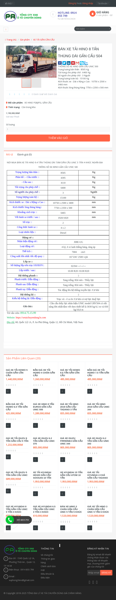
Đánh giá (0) (24, 154)
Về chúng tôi (47, 554)
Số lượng (10, 124)
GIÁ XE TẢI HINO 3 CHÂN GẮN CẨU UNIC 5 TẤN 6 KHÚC (98, 509)
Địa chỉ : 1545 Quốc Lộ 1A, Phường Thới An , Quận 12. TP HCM (19, 562)
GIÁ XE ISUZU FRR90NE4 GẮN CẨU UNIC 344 (71, 441)
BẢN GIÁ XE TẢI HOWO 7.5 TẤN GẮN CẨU (98, 373)
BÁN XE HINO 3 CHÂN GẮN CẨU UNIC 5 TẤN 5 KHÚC (71, 509)
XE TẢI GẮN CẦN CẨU (44, 39)
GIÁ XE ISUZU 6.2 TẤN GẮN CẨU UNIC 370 (44, 441)
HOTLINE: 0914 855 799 (67, 14)
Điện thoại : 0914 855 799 (21, 569)
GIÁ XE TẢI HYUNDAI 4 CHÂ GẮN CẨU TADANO (97, 475)
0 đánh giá (37, 94)
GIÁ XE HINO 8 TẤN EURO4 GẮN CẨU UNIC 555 (43, 407)
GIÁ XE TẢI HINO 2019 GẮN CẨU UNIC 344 (98, 407)
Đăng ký (72, 3)
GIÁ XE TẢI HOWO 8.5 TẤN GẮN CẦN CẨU (70, 373)
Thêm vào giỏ (58, 138)
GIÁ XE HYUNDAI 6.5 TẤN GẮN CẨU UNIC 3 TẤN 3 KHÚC (44, 509)
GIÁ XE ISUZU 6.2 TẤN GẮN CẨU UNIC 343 (98, 441)
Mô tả (9, 154)
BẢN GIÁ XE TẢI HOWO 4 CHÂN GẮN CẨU (44, 373)
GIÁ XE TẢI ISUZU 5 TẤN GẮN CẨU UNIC (16, 473)
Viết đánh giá (50, 94)
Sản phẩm (25, 39)
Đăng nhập (87, 3)
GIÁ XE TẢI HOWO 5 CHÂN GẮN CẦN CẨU (16, 373)
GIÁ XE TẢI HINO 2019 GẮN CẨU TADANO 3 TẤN (69, 407)
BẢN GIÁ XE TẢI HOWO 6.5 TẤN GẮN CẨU (17, 407)
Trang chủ (10, 39)
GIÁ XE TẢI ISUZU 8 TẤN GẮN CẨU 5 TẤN (17, 439)
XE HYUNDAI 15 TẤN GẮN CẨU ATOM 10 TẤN (71, 475)
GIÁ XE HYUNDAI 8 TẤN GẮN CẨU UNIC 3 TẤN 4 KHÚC (16, 509)
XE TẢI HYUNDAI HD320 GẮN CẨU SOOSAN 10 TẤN (42, 475)
